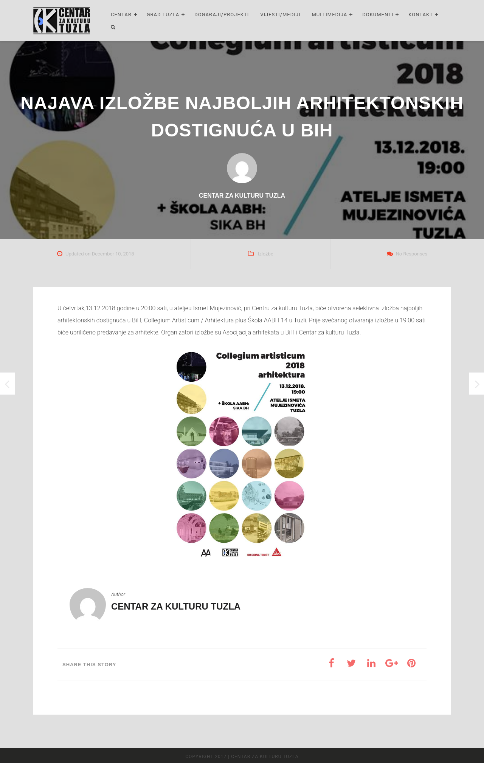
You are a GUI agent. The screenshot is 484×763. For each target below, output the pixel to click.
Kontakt (420, 14)
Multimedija (329, 14)
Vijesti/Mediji (280, 14)
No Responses (411, 254)
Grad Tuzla (163, 14)
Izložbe (265, 254)
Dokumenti (377, 14)
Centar (121, 14)
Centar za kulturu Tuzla (175, 606)
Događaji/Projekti (221, 14)
